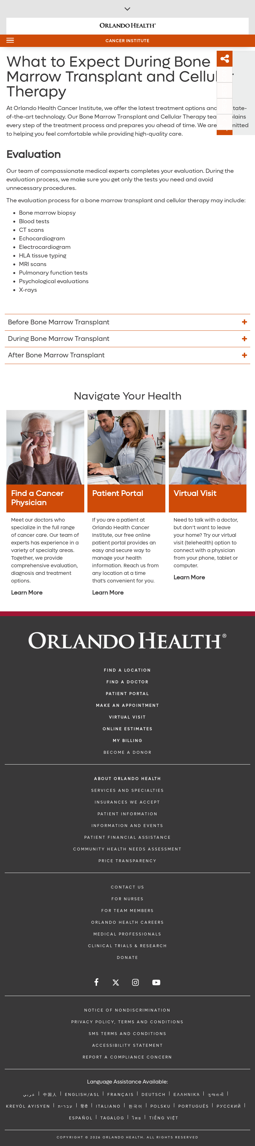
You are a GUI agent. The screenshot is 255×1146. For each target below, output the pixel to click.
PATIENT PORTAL (127, 693)
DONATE (127, 957)
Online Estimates (128, 729)
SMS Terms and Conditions (128, 1033)
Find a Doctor (127, 682)
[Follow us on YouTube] (156, 982)
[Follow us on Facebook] (96, 982)
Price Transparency (128, 860)
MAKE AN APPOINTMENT (127, 705)
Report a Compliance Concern (127, 1057)
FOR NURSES (128, 899)
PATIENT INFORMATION (128, 814)
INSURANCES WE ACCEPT (127, 802)
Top (247, 128)
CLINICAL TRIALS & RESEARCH (127, 945)
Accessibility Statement (127, 1045)
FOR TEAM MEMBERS (127, 910)
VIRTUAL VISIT (127, 717)
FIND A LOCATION (127, 670)
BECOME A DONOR (128, 752)
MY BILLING (128, 740)
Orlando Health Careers (127, 922)
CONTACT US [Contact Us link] (127, 887)
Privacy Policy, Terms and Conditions (127, 1022)
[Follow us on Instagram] (136, 982)
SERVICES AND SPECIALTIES (127, 790)
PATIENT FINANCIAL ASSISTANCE (127, 837)
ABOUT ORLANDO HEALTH (127, 778)
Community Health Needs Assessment (127, 849)
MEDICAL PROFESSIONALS (127, 934)
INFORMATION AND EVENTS (127, 825)
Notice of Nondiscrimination (127, 1010)
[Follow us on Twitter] (115, 983)
